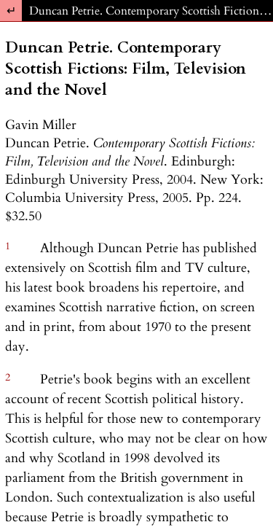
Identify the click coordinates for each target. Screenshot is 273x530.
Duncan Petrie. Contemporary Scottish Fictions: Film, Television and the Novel (151, 11)
